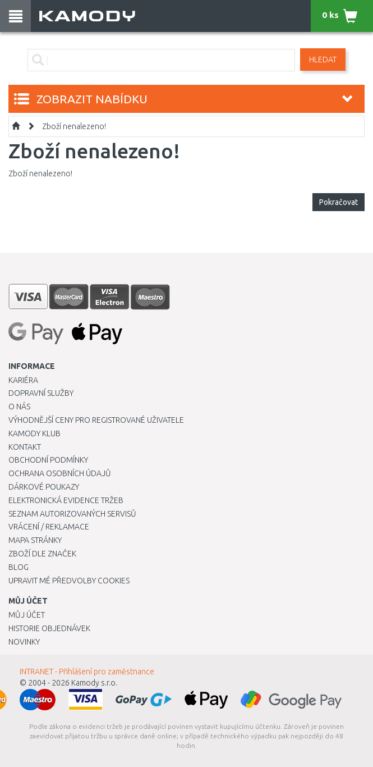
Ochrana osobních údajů (59, 473)
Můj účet (26, 614)
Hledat (323, 59)
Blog (18, 567)
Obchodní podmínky (48, 459)
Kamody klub (34, 433)
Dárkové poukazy (43, 486)
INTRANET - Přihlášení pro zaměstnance (87, 671)
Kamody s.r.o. (94, 682)
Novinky (24, 641)
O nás (19, 406)
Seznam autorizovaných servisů (72, 513)
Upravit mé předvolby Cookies (69, 580)
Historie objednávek (49, 628)
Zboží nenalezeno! (74, 126)
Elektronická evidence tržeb (65, 500)
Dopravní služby (40, 393)
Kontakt (24, 446)
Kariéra (23, 380)
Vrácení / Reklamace (48, 526)
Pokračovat (338, 202)
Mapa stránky (35, 540)
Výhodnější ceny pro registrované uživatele (96, 420)
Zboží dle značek (42, 553)
